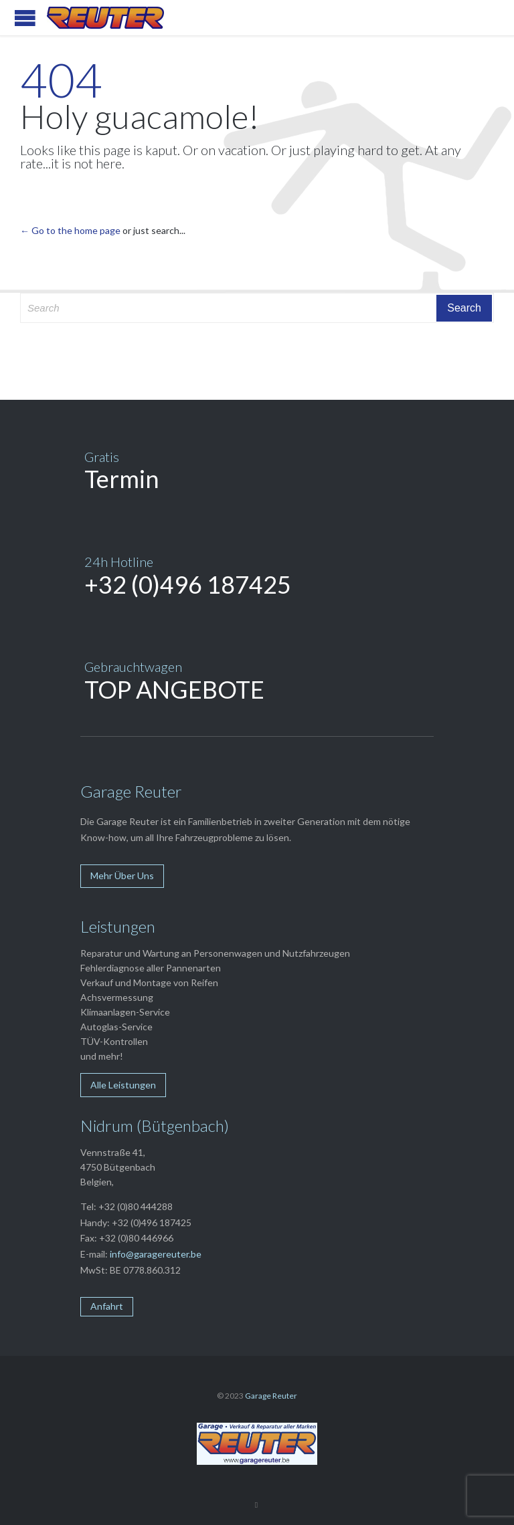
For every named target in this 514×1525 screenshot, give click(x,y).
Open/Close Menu (25, 17)
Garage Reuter (271, 1396)
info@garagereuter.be (155, 1254)
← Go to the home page (70, 230)
